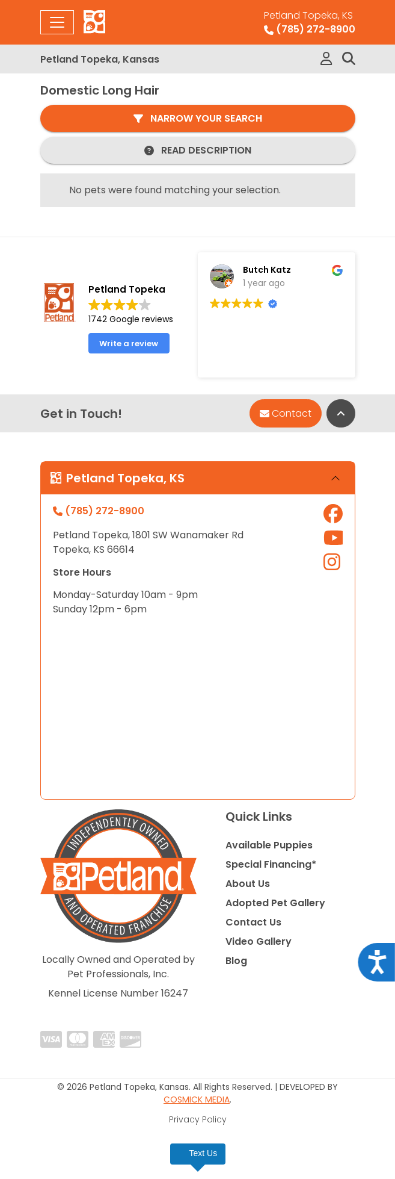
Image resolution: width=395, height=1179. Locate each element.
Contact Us (253, 922)
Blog (236, 961)
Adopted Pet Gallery (275, 903)
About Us (247, 884)
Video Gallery (258, 941)
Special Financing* (270, 864)
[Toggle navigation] (57, 22)
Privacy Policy (198, 1119)
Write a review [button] (128, 343)
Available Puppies (269, 845)
